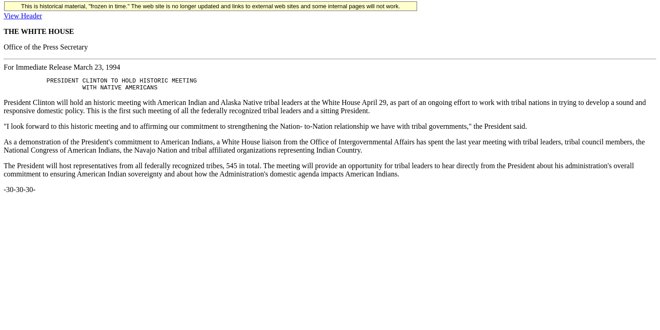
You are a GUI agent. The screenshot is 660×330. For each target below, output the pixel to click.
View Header (23, 16)
